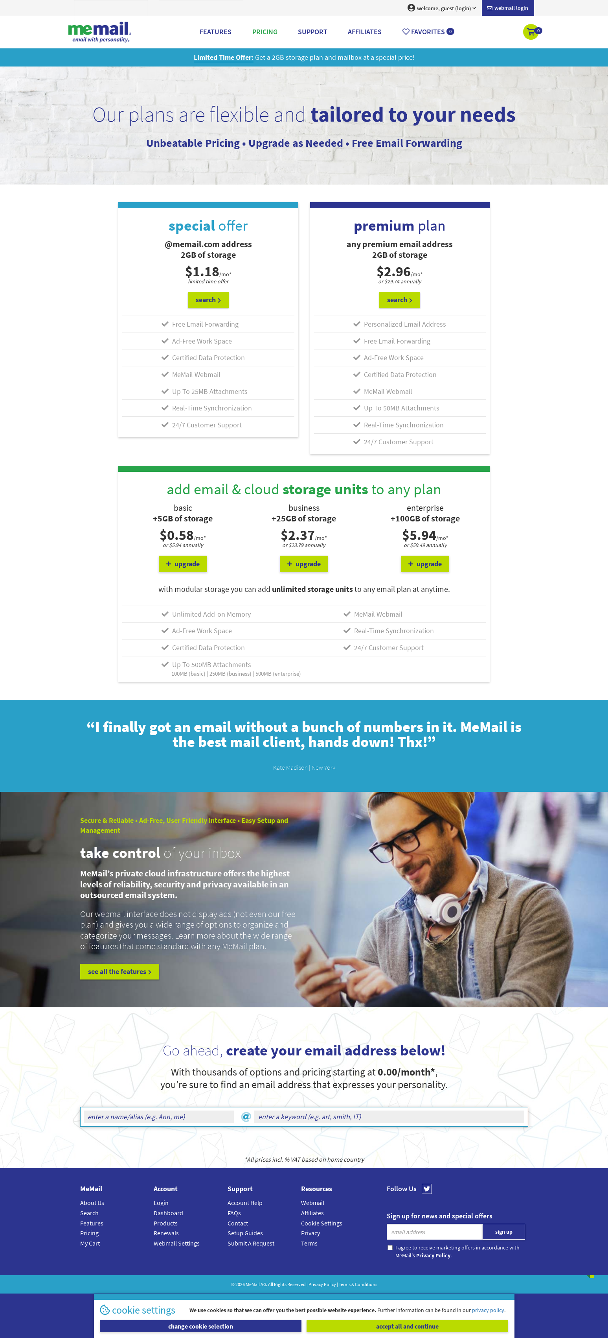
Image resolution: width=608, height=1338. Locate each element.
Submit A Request (251, 1243)
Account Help (245, 1203)
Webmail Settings (177, 1243)
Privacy (310, 1233)
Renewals (166, 1233)
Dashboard (168, 1213)
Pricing (89, 1233)
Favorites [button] (428, 31)
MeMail (253, 1284)
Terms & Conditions (358, 1284)
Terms (309, 1243)
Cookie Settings (321, 1223)
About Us (92, 1203)
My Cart (90, 1243)
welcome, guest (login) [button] (442, 7)
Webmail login (507, 8)
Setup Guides (245, 1233)
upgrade (183, 563)
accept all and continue (407, 1326)
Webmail (312, 1203)
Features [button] (215, 31)
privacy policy (488, 1310)
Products (166, 1223)
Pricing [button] (264, 31)
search (208, 299)
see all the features (119, 971)
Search (89, 1213)
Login (161, 1203)
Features (91, 1223)
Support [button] (312, 31)
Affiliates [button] (365, 31)
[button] (531, 32)
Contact (238, 1223)
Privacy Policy (322, 1284)
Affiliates (312, 1213)
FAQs (234, 1213)
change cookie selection (200, 1326)
